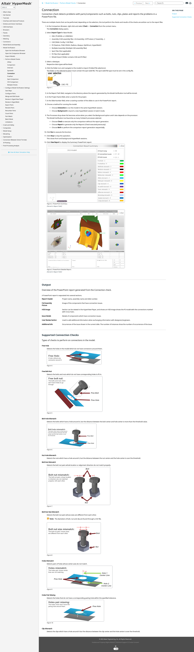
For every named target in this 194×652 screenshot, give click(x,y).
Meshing (6, 39)
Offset (9, 62)
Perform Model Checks (12, 59)
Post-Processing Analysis (11, 146)
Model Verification (9, 48)
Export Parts (9, 105)
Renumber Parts (10, 110)
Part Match (8, 116)
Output (174, 14)
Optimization (7, 137)
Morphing (6, 134)
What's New (7, 12)
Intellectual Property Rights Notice (103, 642)
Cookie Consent (134, 642)
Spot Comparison (13, 79)
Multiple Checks (12, 85)
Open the (15, 50)
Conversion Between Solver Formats (15, 140)
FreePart (10, 76)
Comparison (11, 65)
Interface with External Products (13, 21)
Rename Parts (9, 108)
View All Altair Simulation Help (20, 152)
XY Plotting (6, 143)
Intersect (10, 68)
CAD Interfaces (8, 27)
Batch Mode (9, 119)
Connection (11, 73)
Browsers (6, 30)
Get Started (7, 15)
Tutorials (6, 18)
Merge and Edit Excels (12, 96)
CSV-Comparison (12, 82)
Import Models (10, 56)
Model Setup (7, 131)
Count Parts (9, 113)
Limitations (8, 122)
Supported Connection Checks (182, 17)
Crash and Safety (8, 125)
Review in (14, 99)
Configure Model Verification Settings (17, 88)
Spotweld (10, 70)
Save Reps (8, 91)
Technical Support (121, 642)
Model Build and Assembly (11, 45)
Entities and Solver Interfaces (12, 24)
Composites (7, 128)
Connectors (7, 42)
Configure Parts (10, 93)
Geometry (6, 36)
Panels (5, 33)
